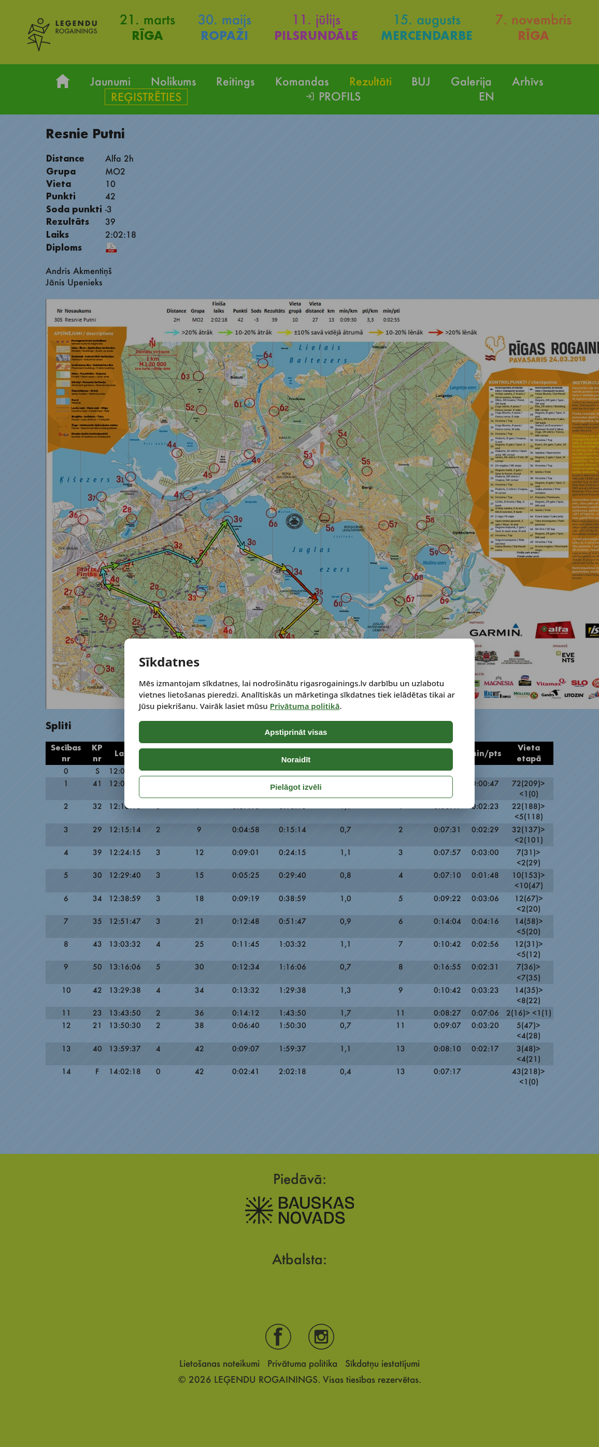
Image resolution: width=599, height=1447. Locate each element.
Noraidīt (272, 759)
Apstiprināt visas (182, 759)
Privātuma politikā (305, 733)
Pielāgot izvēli (360, 759)
